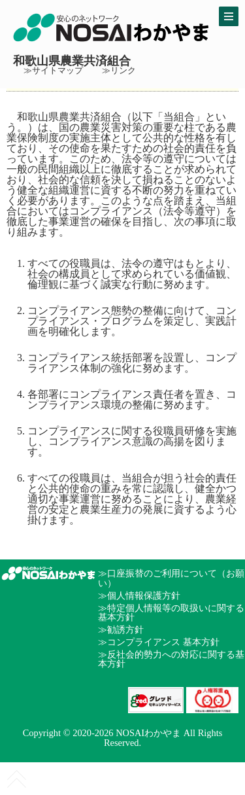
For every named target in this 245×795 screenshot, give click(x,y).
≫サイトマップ (53, 70)
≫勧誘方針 (121, 629)
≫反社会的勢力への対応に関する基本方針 (171, 659)
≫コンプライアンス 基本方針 (159, 642)
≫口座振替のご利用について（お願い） (171, 578)
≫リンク (119, 70)
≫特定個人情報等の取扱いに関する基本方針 (171, 612)
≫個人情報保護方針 (139, 595)
